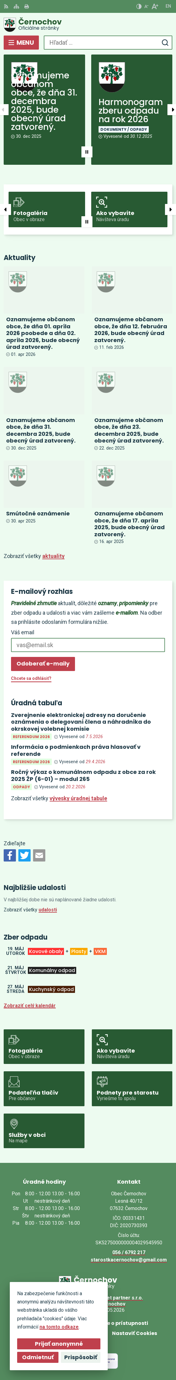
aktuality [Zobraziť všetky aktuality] (53, 556)
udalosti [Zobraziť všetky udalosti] (48, 910)
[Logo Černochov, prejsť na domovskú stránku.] (88, 25)
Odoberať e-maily (43, 663)
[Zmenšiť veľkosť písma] (146, 6)
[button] (86, 151)
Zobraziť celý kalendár (30, 1006)
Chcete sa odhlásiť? (31, 678)
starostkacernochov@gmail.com (129, 1260)
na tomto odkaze (57, 1327)
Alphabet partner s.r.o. (117, 1298)
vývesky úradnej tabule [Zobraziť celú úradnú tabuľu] (78, 798)
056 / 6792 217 (128, 1252)
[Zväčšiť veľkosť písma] (154, 6)
